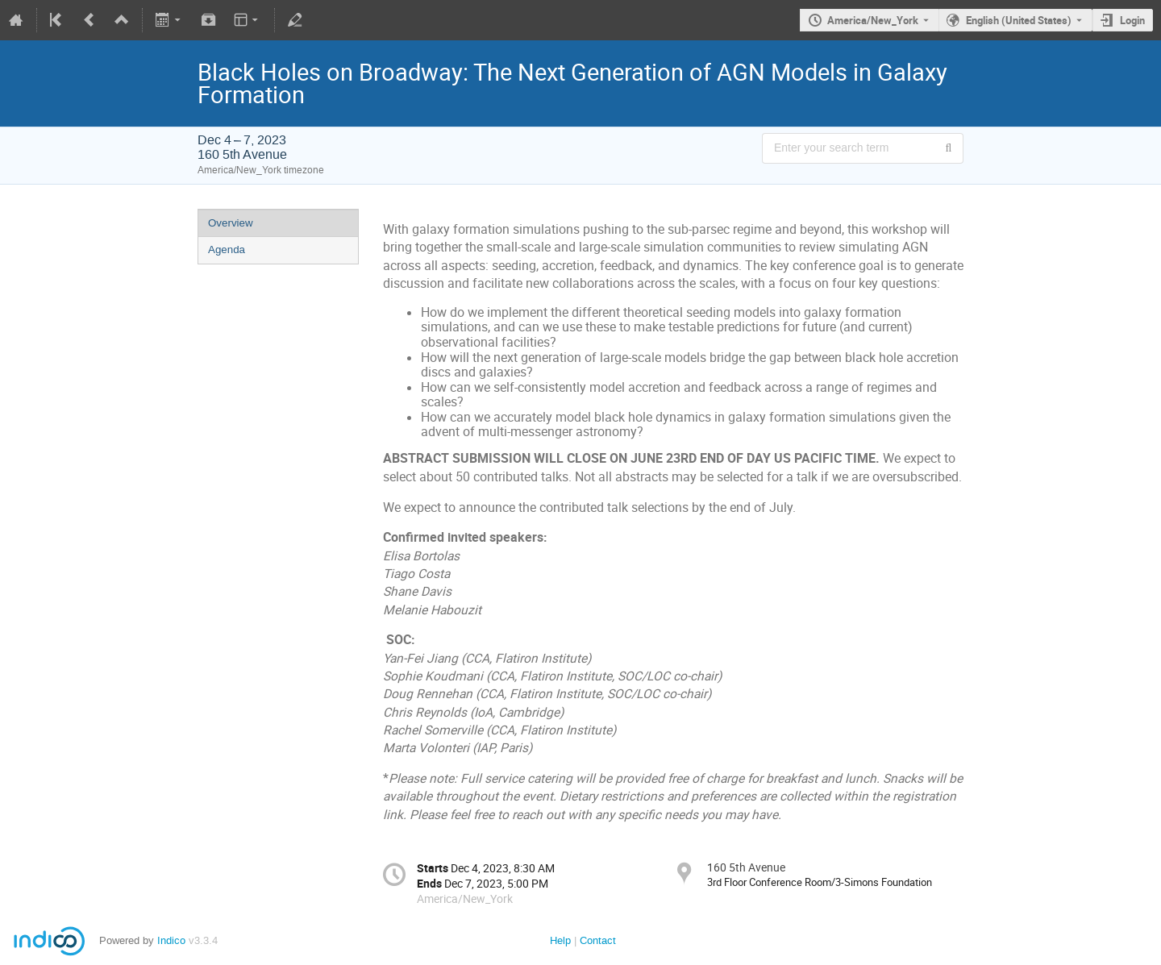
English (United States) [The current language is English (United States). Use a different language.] (1019, 20)
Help (560, 940)
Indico (171, 940)
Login (1132, 20)
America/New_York (872, 20)
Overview (230, 223)
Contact (598, 940)
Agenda (226, 249)
